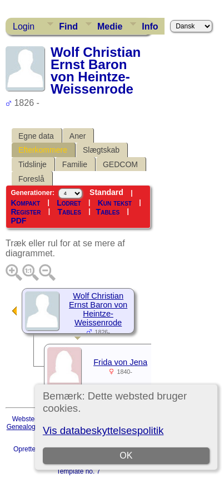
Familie (74, 164)
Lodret (69, 202)
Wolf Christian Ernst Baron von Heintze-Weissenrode (98, 309)
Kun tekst (115, 202)
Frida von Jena (120, 362)
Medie (109, 26)
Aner (77, 135)
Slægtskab (101, 149)
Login (23, 26)
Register (26, 211)
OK (126, 455)
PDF (18, 220)
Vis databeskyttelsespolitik (103, 430)
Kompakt (25, 202)
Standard (106, 192)
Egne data (36, 135)
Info (150, 26)
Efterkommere (42, 149)
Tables (69, 211)
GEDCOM (120, 164)
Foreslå (31, 178)
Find (68, 26)
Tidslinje (32, 164)
